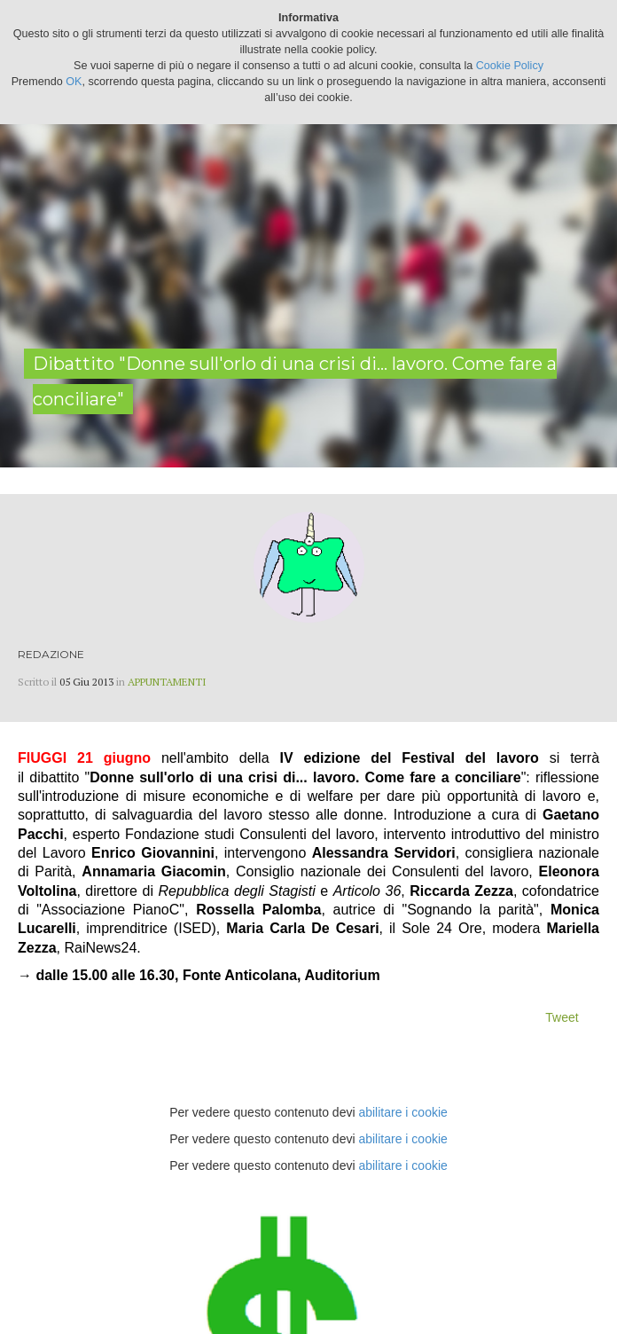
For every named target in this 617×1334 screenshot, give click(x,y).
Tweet (561, 1017)
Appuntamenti (167, 681)
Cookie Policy (509, 65)
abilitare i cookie (402, 1112)
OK (74, 81)
